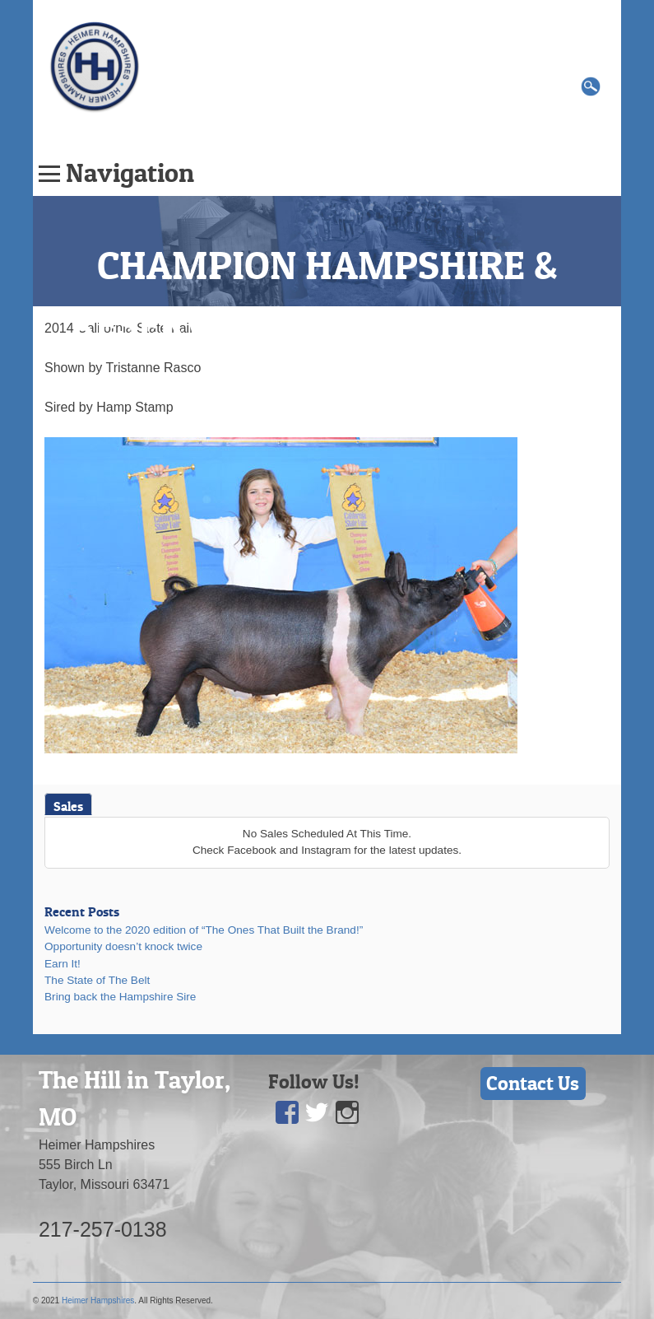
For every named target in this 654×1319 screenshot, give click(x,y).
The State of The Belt (97, 980)
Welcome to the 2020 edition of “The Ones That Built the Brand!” (203, 930)
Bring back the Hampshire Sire (120, 996)
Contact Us (532, 1083)
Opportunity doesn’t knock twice (123, 946)
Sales (68, 806)
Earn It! (62, 964)
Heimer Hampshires (98, 1300)
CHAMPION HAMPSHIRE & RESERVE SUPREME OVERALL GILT (327, 324)
